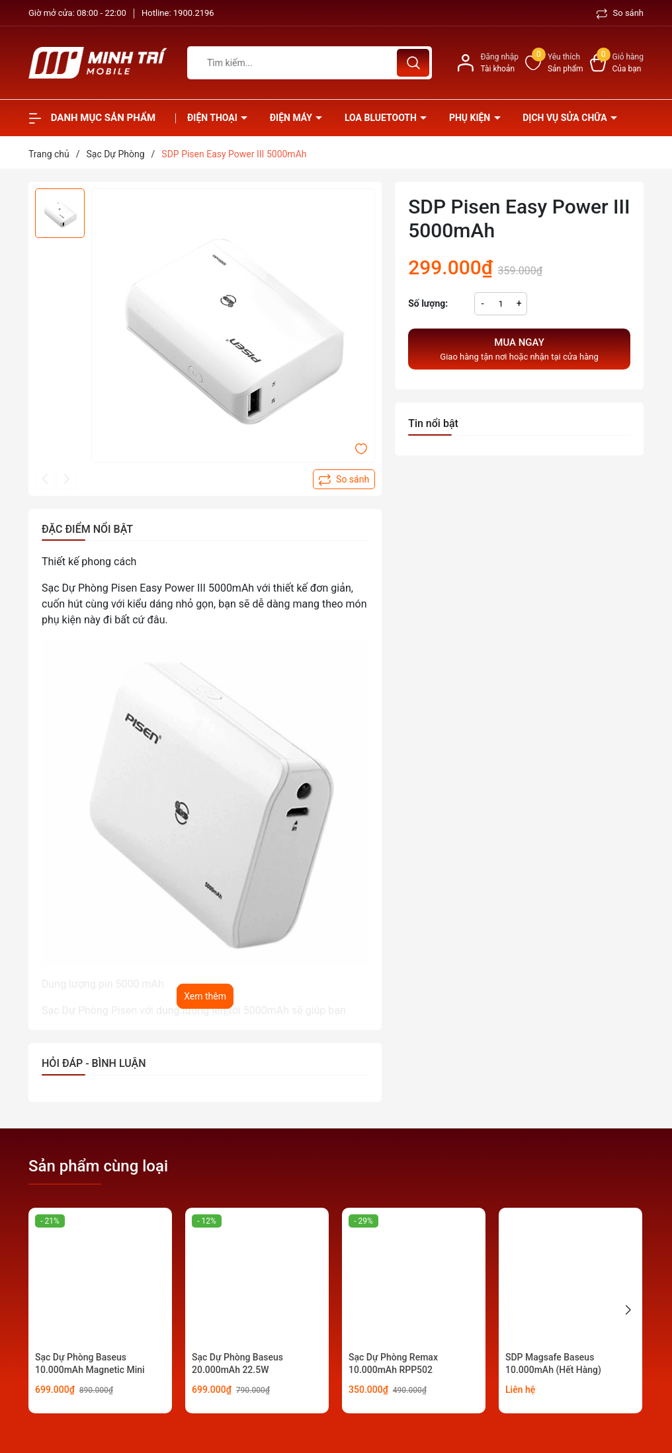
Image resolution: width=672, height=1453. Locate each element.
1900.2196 (193, 13)
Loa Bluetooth (382, 117)
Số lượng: (428, 303)
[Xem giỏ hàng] (617, 63)
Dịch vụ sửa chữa (566, 117)
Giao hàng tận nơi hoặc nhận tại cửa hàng (519, 348)
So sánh (620, 13)
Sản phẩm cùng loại (98, 1166)
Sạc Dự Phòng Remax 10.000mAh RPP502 (393, 1364)
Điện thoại (213, 117)
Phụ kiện (471, 117)
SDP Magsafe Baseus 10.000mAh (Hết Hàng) (553, 1364)
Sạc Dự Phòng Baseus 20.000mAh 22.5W (237, 1364)
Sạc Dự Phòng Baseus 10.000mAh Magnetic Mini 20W (90, 1370)
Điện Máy (292, 117)
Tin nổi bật (433, 423)
